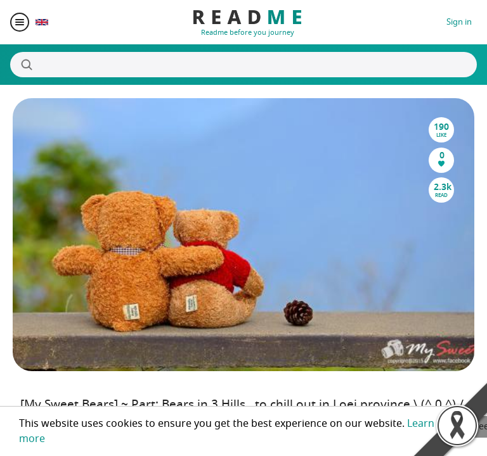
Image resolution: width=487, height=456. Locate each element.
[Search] (243, 64)
